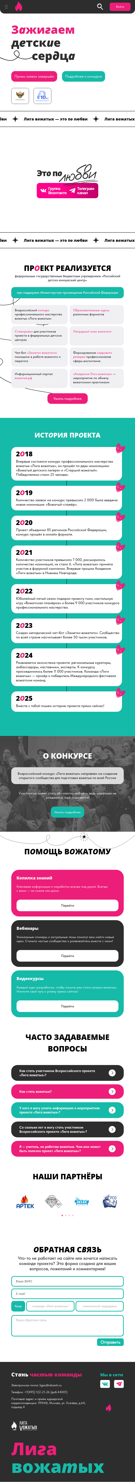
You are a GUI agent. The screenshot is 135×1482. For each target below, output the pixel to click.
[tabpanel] (25, 1202)
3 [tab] (69, 1216)
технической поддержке (100, 1306)
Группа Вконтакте (53, 191)
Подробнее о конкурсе (83, 76)
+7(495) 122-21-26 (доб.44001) (45, 1392)
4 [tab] (73, 1216)
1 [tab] (62, 1216)
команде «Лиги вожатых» (50, 1306)
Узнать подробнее (67, 398)
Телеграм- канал (82, 191)
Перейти (67, 905)
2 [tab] (66, 1216)
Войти (120, 7)
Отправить (110, 1342)
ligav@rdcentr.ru (51, 1385)
